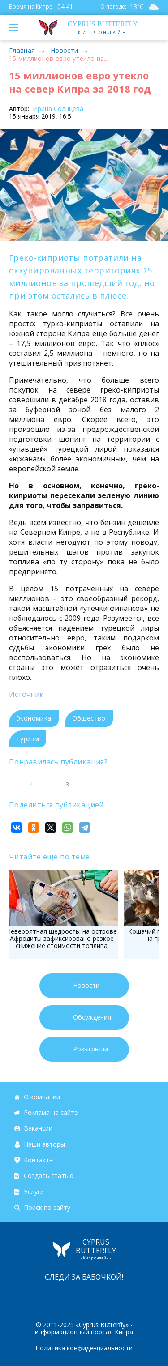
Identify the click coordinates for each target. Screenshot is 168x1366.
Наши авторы (44, 1144)
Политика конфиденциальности (84, 1348)
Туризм (27, 738)
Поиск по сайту (47, 1207)
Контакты (39, 1160)
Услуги (34, 1191)
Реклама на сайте (51, 1112)
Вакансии (38, 1128)
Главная (22, 50)
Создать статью (48, 1176)
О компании (42, 1097)
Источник (26, 694)
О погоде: (113, 6)
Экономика (34, 718)
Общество (89, 718)
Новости (64, 50)
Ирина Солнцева (57, 108)
